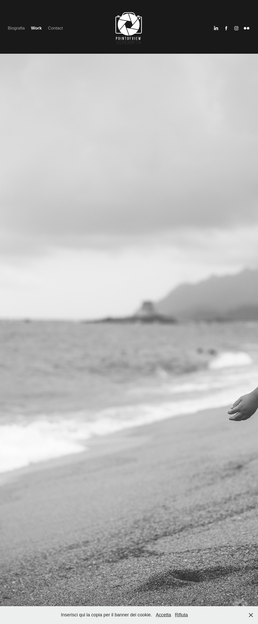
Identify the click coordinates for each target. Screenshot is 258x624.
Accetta (163, 614)
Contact (55, 28)
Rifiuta (181, 614)
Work (36, 28)
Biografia (16, 28)
